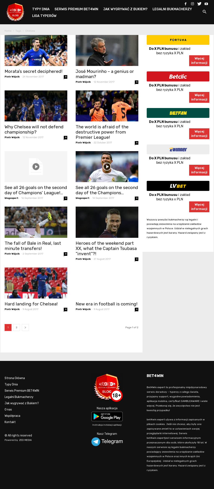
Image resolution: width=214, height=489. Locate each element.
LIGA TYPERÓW (44, 16)
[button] (204, 12)
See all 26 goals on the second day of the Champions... (107, 190)
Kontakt (10, 422)
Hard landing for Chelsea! (31, 303)
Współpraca (12, 416)
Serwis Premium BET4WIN (22, 390)
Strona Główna (15, 378)
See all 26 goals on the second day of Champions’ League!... (36, 190)
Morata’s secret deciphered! (33, 71)
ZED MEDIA (25, 440)
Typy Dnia (11, 384)
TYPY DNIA (41, 9)
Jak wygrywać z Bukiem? (22, 403)
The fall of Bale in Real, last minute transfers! (33, 246)
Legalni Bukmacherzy (19, 397)
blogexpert (11, 198)
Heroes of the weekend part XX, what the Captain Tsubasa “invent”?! (106, 248)
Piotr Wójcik (12, 76)
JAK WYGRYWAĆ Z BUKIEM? (125, 9)
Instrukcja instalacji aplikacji (107, 425)
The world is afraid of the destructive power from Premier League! (102, 132)
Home (8, 30)
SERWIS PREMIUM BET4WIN (76, 9)
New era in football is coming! (107, 303)
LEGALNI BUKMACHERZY (172, 9)
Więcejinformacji (199, 61)
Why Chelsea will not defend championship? (34, 129)
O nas (8, 409)
